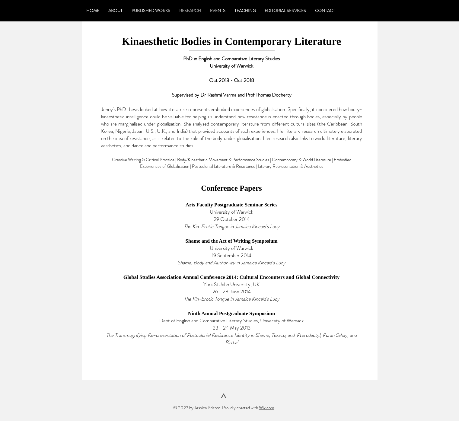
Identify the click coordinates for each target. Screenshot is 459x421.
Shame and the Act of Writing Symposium (231, 241)
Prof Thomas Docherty (269, 94)
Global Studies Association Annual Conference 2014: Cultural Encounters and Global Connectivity (231, 277)
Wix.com (266, 407)
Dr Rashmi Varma (218, 94)
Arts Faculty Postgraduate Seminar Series (232, 205)
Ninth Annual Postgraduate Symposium (231, 313)
